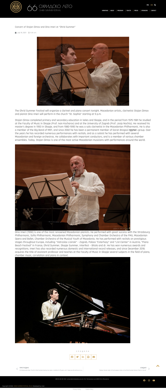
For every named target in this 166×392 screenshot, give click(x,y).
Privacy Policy (77, 389)
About (112, 10)
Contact (153, 11)
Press (136, 10)
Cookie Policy (89, 389)
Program (120, 10)
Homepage (105, 11)
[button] (72, 357)
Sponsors (145, 10)
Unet (43, 386)
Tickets (129, 10)
